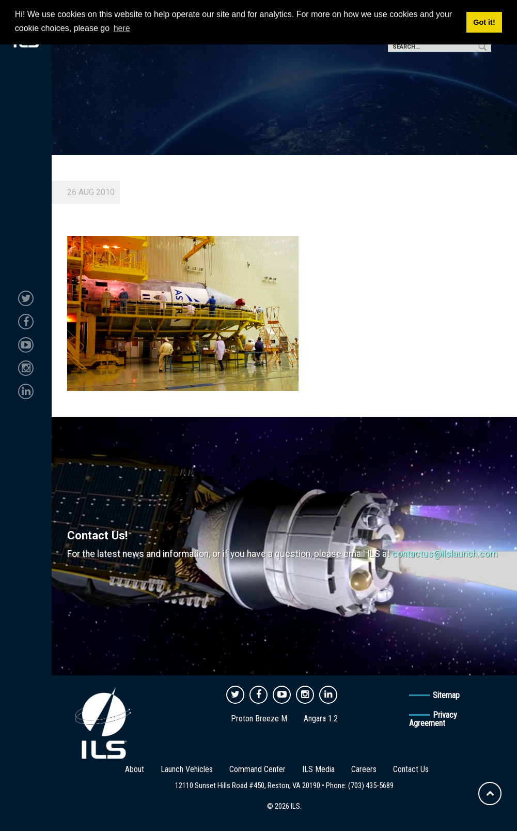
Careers (364, 769)
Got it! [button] (484, 22)
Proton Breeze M (259, 718)
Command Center (257, 769)
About (134, 769)
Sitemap (446, 695)
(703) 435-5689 (371, 785)
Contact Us (411, 769)
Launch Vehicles (187, 769)
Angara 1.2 (321, 718)
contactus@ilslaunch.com (444, 554)
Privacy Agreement (433, 719)
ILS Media (318, 769)
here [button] (122, 28)
